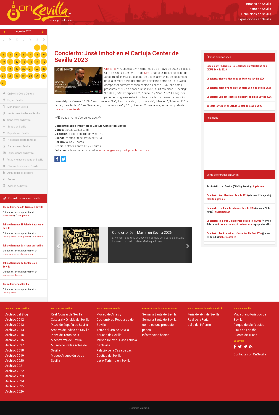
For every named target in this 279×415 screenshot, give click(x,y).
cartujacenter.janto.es (135, 150)
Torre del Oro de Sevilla (113, 330)
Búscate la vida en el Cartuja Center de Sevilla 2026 (234, 106)
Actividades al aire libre (18, 172)
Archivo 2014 (14, 330)
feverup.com (22, 215)
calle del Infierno (199, 325)
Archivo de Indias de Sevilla (70, 330)
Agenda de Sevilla (15, 185)
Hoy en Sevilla (13, 100)
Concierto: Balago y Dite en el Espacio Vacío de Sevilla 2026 (239, 87)
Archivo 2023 (14, 376)
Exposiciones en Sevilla (254, 19)
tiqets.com (8, 215)
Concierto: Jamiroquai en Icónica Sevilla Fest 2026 (234, 233)
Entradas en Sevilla (257, 4)
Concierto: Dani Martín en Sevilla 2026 (142, 232)
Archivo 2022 (14, 371)
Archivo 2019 (14, 355)
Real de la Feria (198, 319)
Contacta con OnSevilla (249, 354)
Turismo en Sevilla (117, 360)
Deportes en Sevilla (16, 133)
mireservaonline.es (12, 275)
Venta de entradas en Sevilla (21, 113)
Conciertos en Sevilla (256, 14)
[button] (57, 245)
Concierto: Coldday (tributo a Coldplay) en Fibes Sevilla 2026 (239, 96)
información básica (155, 335)
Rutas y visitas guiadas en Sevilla (23, 159)
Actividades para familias (19, 139)
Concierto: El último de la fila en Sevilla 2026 (231, 208)
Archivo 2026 (14, 391)
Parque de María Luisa (248, 325)
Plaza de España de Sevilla (69, 325)
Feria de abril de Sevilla (203, 314)
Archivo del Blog (16, 314)
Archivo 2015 (14, 335)
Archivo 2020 (14, 360)
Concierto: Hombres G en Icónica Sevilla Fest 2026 (234, 220)
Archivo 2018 (14, 350)
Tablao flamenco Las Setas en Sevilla (23, 245)
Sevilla (148, 73)
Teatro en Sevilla (259, 9)
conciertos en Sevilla (67, 109)
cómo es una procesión (158, 325)
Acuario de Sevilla (109, 335)
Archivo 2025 (14, 386)
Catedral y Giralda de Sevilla (70, 319)
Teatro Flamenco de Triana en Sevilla (23, 207)
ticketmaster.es (222, 211)
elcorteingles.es (11, 254)
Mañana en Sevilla (15, 106)
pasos (146, 330)
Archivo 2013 (14, 325)
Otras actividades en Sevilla (20, 166)
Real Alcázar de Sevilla (66, 314)
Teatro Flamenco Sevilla (16, 284)
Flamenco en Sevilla (16, 146)
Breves (9, 179)
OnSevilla (110, 68)
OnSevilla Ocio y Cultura (18, 93)
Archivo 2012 (14, 319)
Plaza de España (244, 330)
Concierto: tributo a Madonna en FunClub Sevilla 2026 (235, 78)
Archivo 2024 (14, 381)
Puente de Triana (245, 335)
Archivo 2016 (14, 340)
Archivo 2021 (14, 366)
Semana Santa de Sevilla (159, 314)
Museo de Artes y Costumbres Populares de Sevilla (115, 319)
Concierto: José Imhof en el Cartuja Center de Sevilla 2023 (116, 56)
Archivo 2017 (14, 345)
